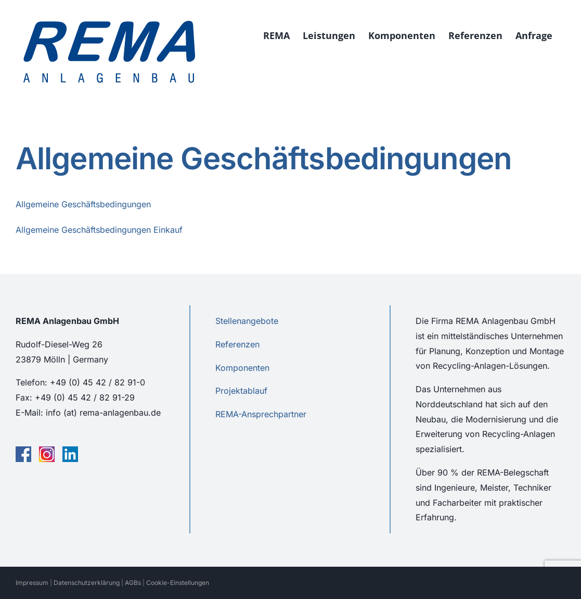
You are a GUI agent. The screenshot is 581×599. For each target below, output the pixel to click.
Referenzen (237, 344)
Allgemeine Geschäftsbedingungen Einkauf (99, 229)
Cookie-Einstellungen (177, 582)
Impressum (32, 582)
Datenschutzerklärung (87, 582)
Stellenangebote (246, 321)
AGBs (133, 582)
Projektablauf (241, 390)
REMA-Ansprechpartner (260, 414)
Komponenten (242, 368)
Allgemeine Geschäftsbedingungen (83, 204)
